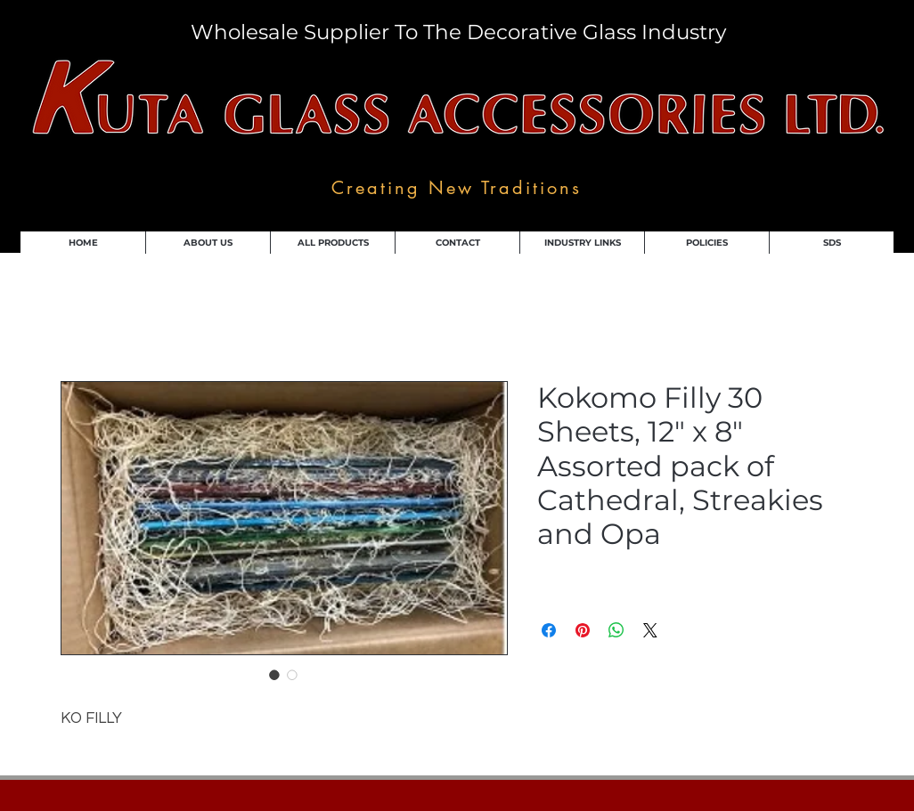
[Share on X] (650, 630)
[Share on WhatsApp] (616, 630)
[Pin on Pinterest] (582, 630)
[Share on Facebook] (548, 630)
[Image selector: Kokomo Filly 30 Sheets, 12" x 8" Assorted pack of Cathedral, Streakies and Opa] (274, 675)
